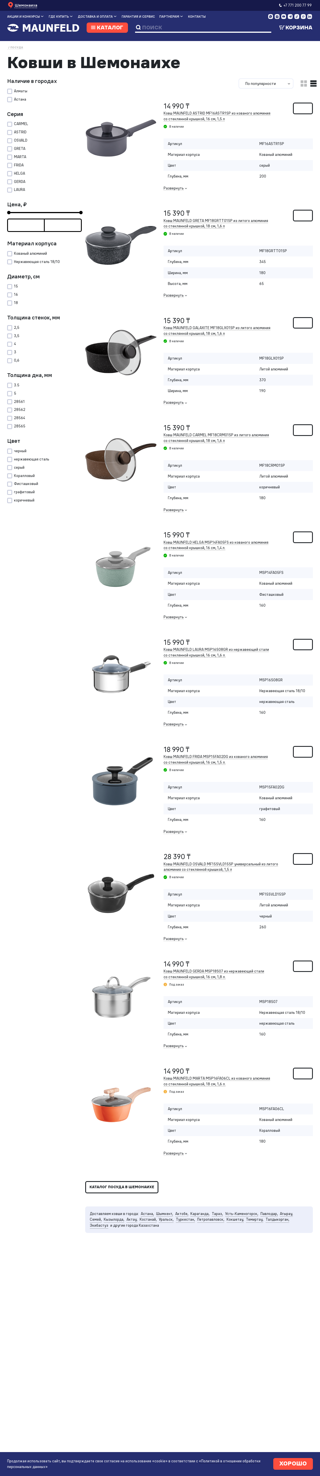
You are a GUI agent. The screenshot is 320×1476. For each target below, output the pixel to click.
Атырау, (298, 1235)
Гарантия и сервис (138, 17)
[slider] (9, 218)
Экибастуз (99, 1247)
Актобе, (187, 1235)
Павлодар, (280, 1235)
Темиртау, (263, 1241)
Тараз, (225, 1235)
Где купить (59, 17)
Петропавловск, (217, 1241)
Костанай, (151, 1241)
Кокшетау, (243, 1241)
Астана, (151, 1235)
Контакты (197, 17)
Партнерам (169, 17)
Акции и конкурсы (23, 17)
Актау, (134, 1241)
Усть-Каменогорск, (250, 1235)
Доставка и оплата (95, 17)
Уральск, (170, 1241)
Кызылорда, (115, 1241)
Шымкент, (169, 1235)
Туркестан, (190, 1241)
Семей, (96, 1241)
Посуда (16, 47)
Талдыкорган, (287, 1241)
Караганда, (207, 1235)
